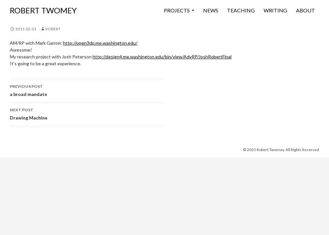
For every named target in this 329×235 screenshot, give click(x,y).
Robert (53, 28)
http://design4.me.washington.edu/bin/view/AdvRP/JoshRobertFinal (162, 56)
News (210, 10)
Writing (275, 10)
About (305, 10)
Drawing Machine (87, 113)
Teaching (241, 10)
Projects (177, 10)
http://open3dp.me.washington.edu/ (100, 43)
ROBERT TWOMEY (43, 10)
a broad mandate (87, 90)
